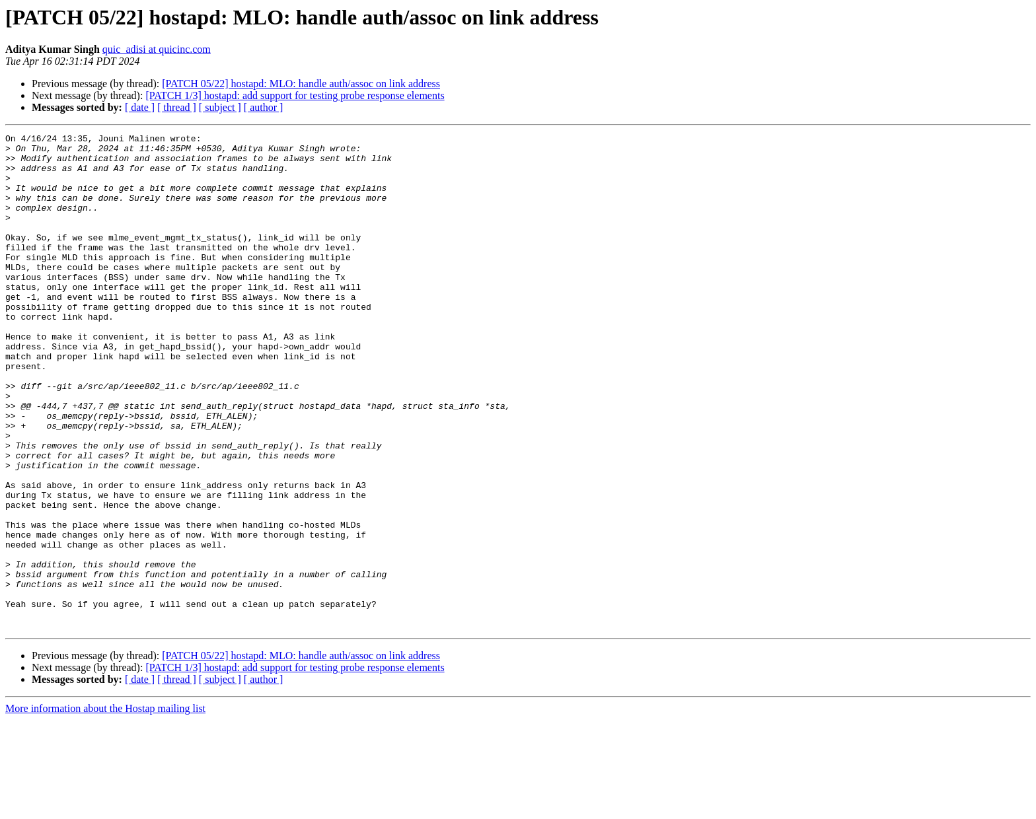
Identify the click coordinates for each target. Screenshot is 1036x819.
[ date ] (140, 107)
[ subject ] (220, 107)
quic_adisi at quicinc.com (156, 49)
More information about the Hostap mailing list (105, 807)
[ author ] (263, 107)
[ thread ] (176, 107)
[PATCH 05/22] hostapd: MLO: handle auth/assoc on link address (301, 83)
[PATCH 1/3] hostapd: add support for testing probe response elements (294, 95)
